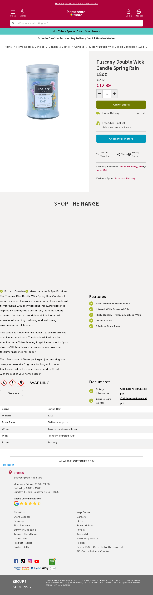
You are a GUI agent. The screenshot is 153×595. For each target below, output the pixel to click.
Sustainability (21, 547)
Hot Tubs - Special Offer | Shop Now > (76, 31)
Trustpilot (8, 464)
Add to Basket (121, 104)
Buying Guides (85, 525)
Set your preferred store (28, 477)
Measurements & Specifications (48, 291)
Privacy (81, 529)
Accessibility (84, 534)
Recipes (81, 542)
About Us (19, 512)
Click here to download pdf (133, 391)
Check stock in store (121, 138)
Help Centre (84, 512)
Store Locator (22, 516)
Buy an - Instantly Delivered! (100, 547)
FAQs (80, 521)
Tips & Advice (22, 525)
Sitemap (19, 521)
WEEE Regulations (87, 538)
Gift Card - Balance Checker (93, 551)
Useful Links (21, 538)
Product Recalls (23, 542)
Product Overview (15, 291)
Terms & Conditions (25, 534)
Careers (81, 516)
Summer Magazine (25, 529)
